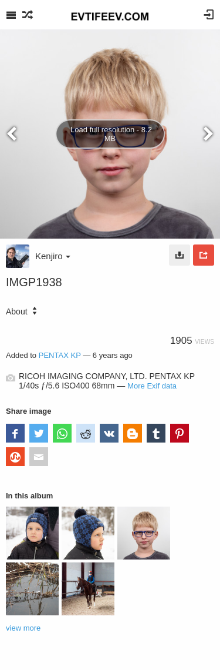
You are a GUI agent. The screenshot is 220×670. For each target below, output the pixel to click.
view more (23, 628)
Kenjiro (52, 256)
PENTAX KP (60, 355)
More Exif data (152, 385)
